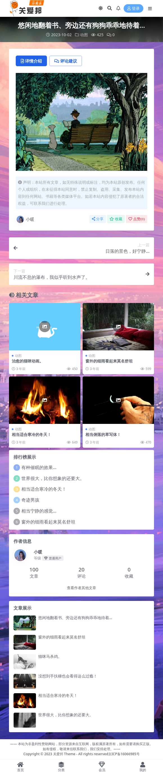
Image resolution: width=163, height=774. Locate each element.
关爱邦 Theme (64, 754)
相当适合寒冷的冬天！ (31, 434)
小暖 (25, 219)
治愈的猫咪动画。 (27, 361)
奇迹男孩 (30, 500)
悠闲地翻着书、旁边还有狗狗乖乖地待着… (75, 617)
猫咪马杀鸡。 (50, 656)
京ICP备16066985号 (124, 754)
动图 (84, 34)
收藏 (116, 219)
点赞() (136, 219)
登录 (133, 8)
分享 (97, 219)
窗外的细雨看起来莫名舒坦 (109, 361)
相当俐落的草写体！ (103, 434)
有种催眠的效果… (38, 467)
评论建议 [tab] (65, 61)
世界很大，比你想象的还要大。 (52, 478)
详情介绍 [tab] (31, 61)
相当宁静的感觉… (38, 511)
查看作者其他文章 (81, 588)
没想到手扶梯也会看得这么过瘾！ (67, 676)
